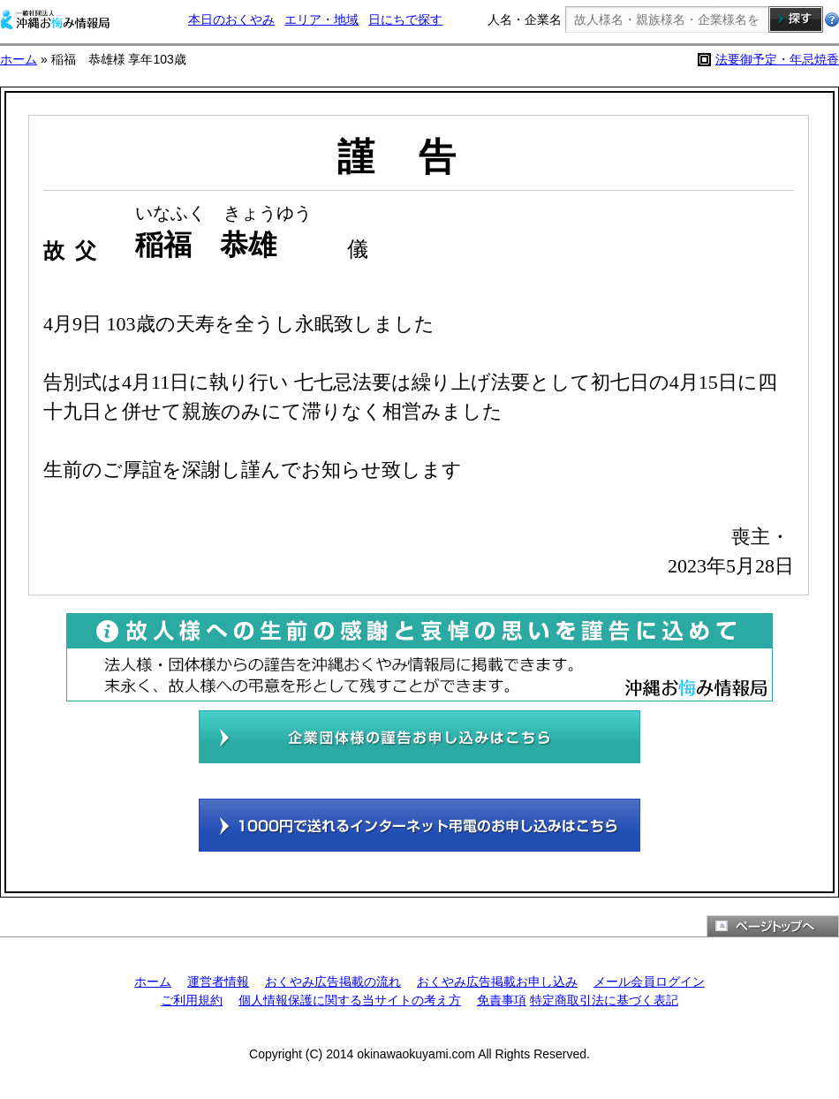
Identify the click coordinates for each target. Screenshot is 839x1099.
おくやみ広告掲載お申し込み (497, 981)
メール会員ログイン (649, 981)
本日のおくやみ (231, 19)
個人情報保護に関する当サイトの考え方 (349, 1000)
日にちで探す (405, 19)
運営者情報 (218, 981)
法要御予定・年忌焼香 (777, 59)
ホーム (18, 59)
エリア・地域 (321, 19)
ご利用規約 (192, 1000)
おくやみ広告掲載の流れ (333, 981)
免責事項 (501, 1000)
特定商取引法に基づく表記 (604, 1000)
